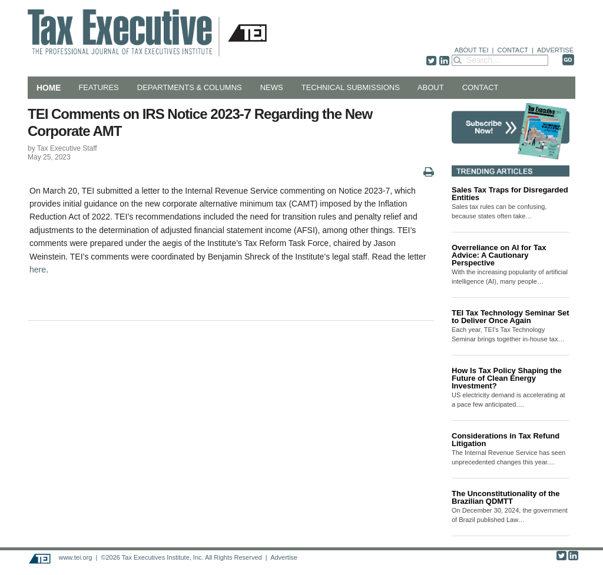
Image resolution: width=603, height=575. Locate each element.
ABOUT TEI (472, 50)
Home (49, 87)
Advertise (283, 557)
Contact (480, 87)
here (37, 269)
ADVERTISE (555, 50)
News (271, 87)
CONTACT (513, 50)
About (431, 87)
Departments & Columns (189, 87)
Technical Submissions (351, 87)
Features (98, 87)
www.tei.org (75, 557)
